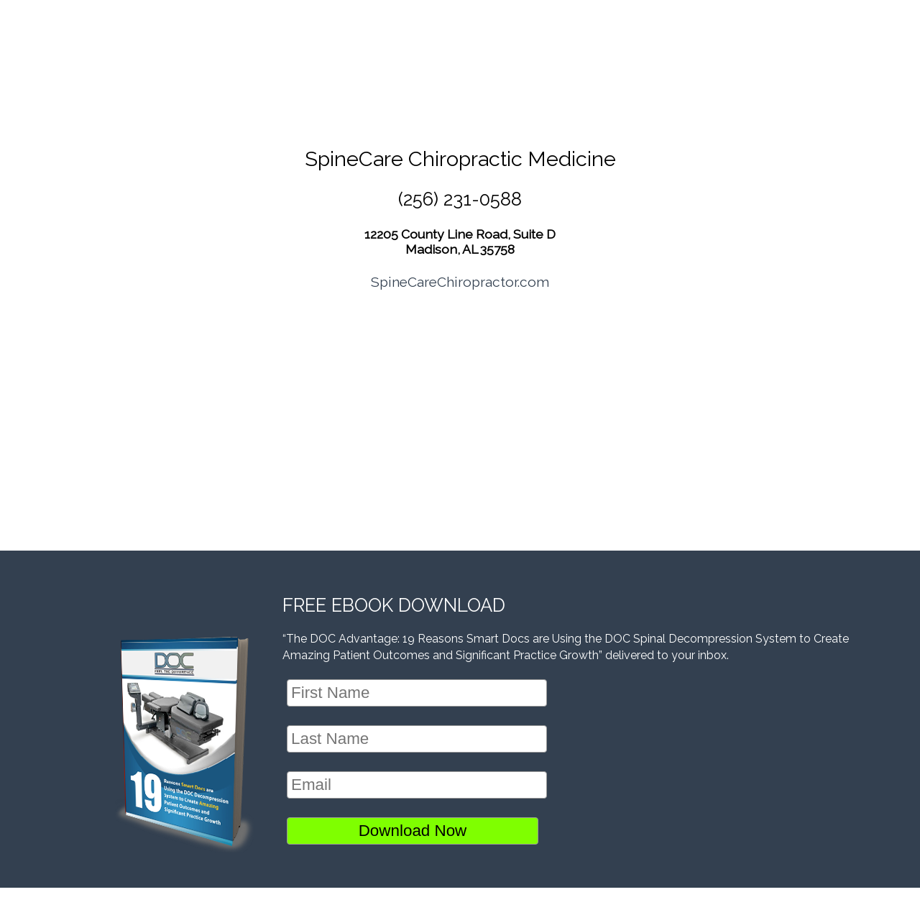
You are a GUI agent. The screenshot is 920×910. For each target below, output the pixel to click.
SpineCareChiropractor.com (460, 282)
